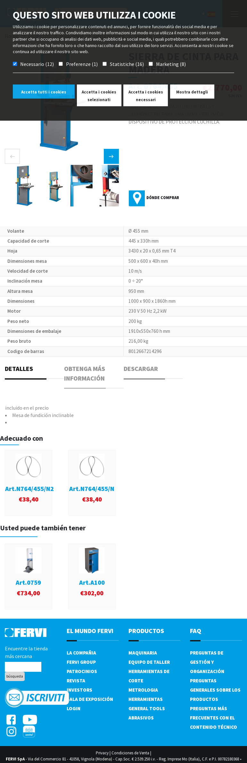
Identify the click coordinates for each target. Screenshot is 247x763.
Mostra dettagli (192, 92)
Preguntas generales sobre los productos (215, 690)
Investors (79, 690)
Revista (76, 681)
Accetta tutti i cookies (43, 92)
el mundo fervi (90, 631)
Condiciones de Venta (130, 753)
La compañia (81, 653)
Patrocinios (82, 671)
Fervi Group (81, 662)
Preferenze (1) (82, 64)
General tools (146, 708)
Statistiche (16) (127, 64)
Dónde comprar (162, 197)
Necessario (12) (37, 64)
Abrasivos (141, 718)
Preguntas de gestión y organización (207, 662)
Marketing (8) (171, 64)
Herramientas (145, 699)
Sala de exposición (90, 699)
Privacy (102, 753)
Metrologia (143, 690)
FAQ (195, 631)
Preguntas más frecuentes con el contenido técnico (213, 717)
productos (146, 631)
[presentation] (12, 156)
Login (73, 708)
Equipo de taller (149, 662)
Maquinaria (142, 653)
